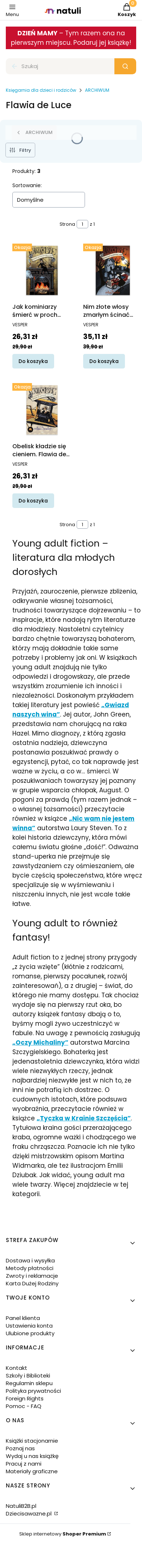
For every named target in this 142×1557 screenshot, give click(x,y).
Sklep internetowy (62, 1533)
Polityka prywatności (33, 1391)
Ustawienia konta (29, 1325)
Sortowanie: (27, 185)
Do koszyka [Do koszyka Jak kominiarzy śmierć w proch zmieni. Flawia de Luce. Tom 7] (33, 361)
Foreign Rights (25, 1398)
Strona (67, 224)
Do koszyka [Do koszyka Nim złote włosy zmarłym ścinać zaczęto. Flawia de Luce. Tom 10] (104, 361)
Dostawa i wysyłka (30, 1260)
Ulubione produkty (30, 1333)
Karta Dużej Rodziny (32, 1283)
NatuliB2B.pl (21, 1506)
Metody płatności (29, 1268)
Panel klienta (23, 1318)
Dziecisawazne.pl (29, 1513)
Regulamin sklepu (29, 1383)
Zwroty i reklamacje (32, 1276)
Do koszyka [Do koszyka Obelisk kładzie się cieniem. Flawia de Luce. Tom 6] (33, 500)
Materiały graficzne (32, 1471)
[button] (125, 66)
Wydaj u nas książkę (32, 1456)
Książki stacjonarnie (32, 1440)
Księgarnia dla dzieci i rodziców (41, 90)
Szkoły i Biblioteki (28, 1375)
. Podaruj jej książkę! (100, 42)
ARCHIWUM (97, 90)
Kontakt (16, 1368)
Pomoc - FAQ (23, 1406)
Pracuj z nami (23, 1463)
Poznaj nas (20, 1448)
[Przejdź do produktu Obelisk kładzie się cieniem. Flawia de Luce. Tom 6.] (42, 409)
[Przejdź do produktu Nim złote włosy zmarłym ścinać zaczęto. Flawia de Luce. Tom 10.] (112, 270)
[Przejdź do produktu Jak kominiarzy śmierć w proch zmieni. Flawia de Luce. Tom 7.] (42, 270)
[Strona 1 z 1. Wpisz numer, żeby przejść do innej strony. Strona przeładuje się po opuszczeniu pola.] (82, 224)
